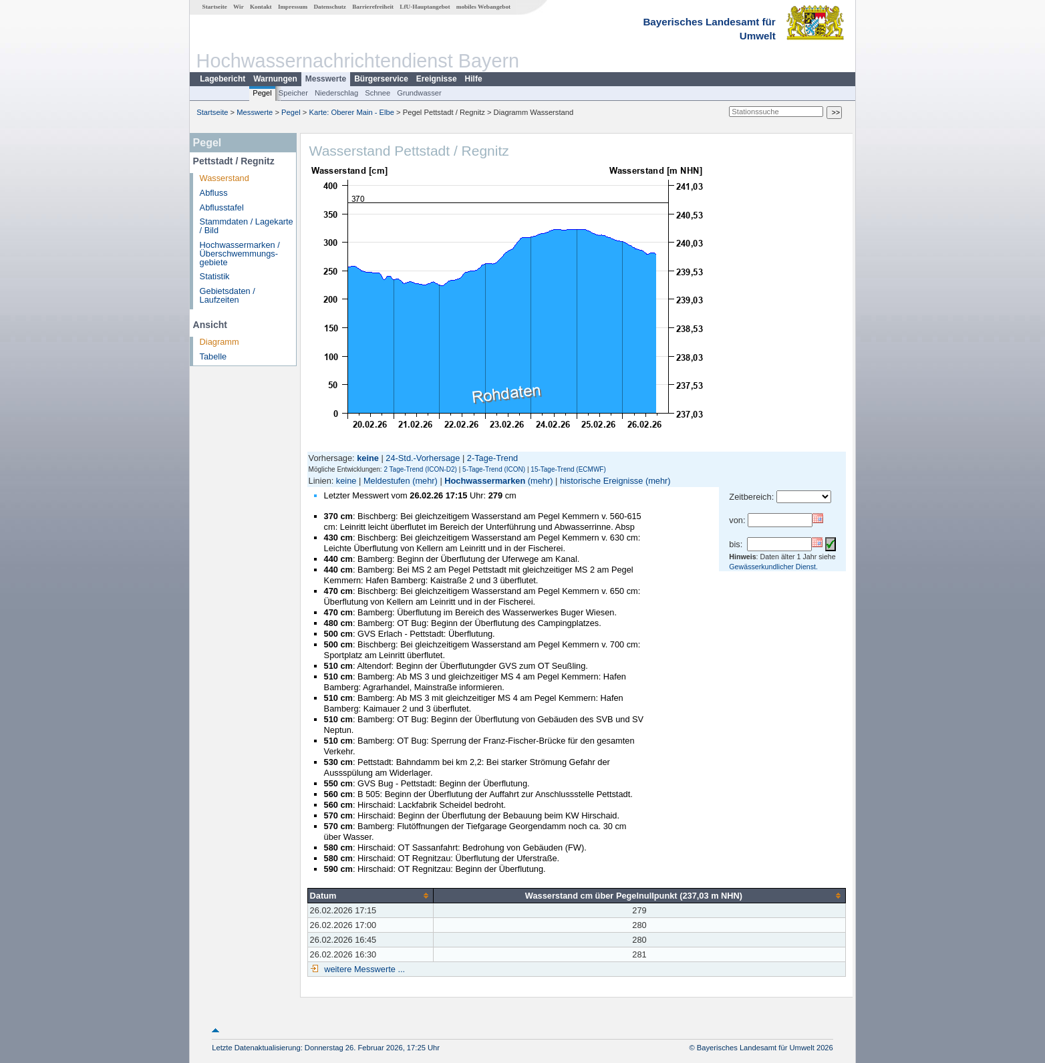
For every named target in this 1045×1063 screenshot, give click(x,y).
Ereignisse (436, 79)
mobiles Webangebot (483, 6)
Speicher (293, 93)
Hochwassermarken (484, 481)
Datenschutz (329, 6)
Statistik (215, 276)
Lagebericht (222, 79)
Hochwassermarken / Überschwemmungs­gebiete (240, 253)
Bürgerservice (381, 79)
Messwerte (325, 79)
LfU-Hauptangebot (425, 6)
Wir (238, 6)
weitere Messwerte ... (363, 969)
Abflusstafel (222, 207)
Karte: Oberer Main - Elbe (351, 112)
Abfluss (214, 193)
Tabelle (213, 356)
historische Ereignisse (601, 481)
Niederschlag (336, 93)
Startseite (214, 6)
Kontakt (261, 6)
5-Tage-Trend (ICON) (493, 469)
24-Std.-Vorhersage (423, 458)
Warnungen (275, 79)
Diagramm (219, 342)
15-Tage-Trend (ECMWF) (568, 469)
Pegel (262, 93)
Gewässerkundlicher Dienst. (773, 567)
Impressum (292, 6)
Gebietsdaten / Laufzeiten (227, 295)
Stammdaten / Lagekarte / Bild (246, 225)
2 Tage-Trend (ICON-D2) (420, 469)
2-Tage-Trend (492, 458)
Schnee (377, 93)
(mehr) (425, 481)
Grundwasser (419, 93)
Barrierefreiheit (373, 6)
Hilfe (473, 79)
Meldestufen (386, 481)
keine (346, 481)
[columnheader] (370, 895)
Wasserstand (224, 178)
